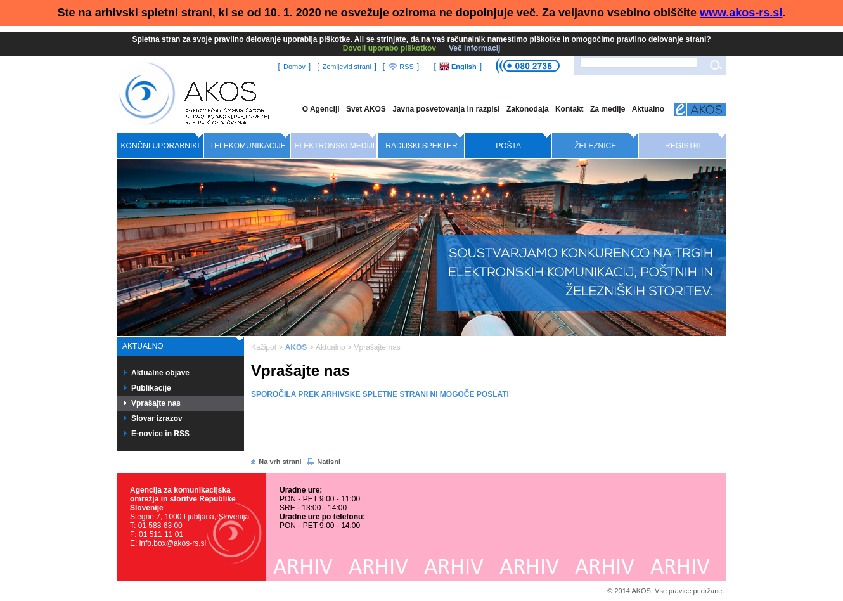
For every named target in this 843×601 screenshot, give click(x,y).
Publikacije (151, 388)
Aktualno (648, 109)
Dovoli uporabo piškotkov (389, 48)
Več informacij (474, 48)
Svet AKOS (366, 109)
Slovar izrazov (157, 418)
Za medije (607, 109)
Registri (683, 145)
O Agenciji (321, 109)
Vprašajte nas (156, 403)
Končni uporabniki (160, 145)
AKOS (296, 347)
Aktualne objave (160, 372)
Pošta (508, 145)
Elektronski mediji (335, 145)
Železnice (595, 145)
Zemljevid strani (346, 66)
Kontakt (569, 109)
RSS (401, 66)
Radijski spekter (421, 145)
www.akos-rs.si (741, 12)
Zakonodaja (527, 109)
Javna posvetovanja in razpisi (445, 109)
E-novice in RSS (160, 433)
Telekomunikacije (248, 145)
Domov (294, 66)
